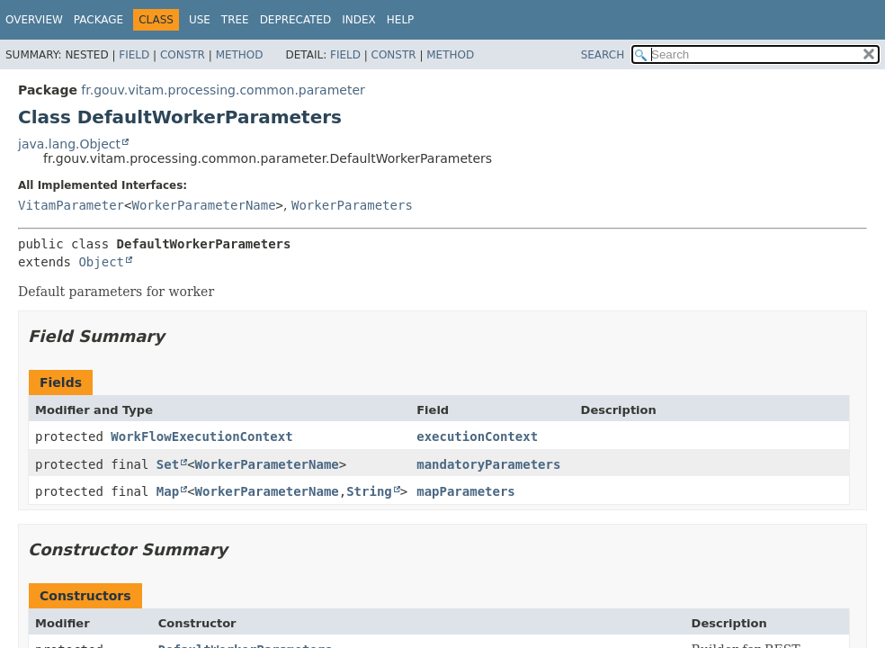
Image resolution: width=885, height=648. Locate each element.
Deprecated (296, 20)
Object (101, 262)
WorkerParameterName (203, 205)
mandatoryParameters (488, 464)
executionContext (477, 436)
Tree (235, 20)
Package (98, 20)
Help (401, 20)
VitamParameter (71, 205)
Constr (182, 55)
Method (240, 55)
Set (167, 464)
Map (167, 491)
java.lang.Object (69, 144)
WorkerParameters (352, 205)
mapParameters (465, 491)
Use (199, 20)
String (369, 491)
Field (134, 55)
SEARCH (603, 55)
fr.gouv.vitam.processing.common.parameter (222, 90)
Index (359, 20)
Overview (34, 20)
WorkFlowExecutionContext (201, 436)
